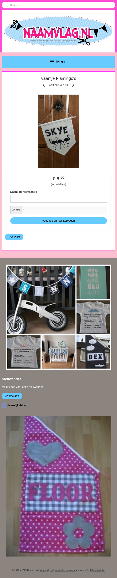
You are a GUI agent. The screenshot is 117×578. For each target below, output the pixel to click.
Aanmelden (12, 395)
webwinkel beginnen (65, 570)
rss (51, 570)
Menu (58, 61)
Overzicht (14, 236)
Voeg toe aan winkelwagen (58, 220)
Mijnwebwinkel (97, 570)
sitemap (44, 570)
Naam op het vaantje (23, 191)
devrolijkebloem (15, 405)
